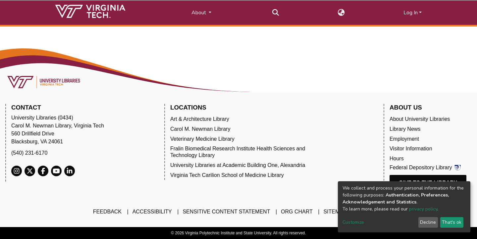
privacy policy (423, 209)
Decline (428, 222)
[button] (341, 13)
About (199, 12)
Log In (410, 12)
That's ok (451, 222)
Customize (353, 222)
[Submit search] (276, 13)
